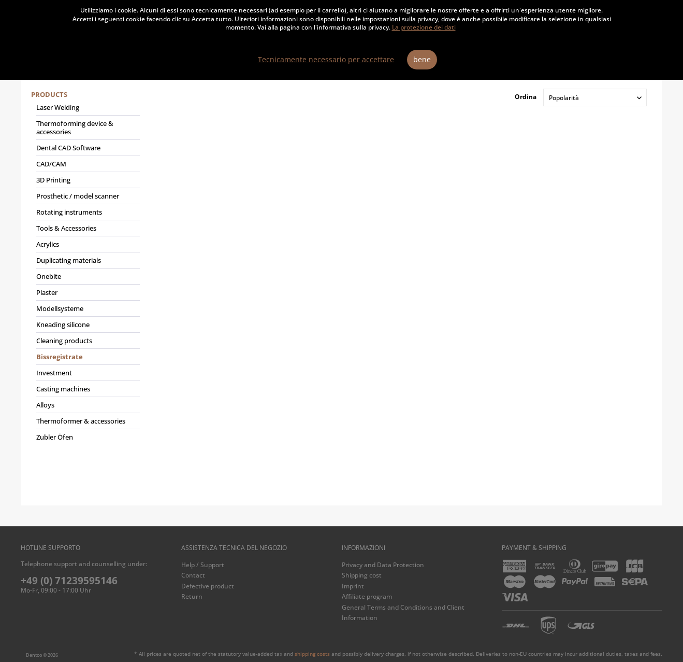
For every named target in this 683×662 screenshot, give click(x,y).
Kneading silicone (63, 324)
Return (191, 596)
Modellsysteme (59, 308)
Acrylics (47, 244)
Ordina (525, 96)
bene (422, 59)
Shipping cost (362, 575)
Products (49, 94)
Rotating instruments (69, 212)
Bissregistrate (59, 356)
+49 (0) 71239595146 (69, 580)
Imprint (353, 586)
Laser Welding (57, 107)
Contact (193, 575)
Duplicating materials (68, 260)
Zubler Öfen (54, 437)
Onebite (48, 276)
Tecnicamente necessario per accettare (326, 59)
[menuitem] (85, 270)
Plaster (46, 292)
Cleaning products (64, 340)
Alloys (45, 405)
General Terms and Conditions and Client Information (403, 612)
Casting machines (63, 388)
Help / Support (202, 564)
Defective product (207, 586)
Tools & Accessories (66, 228)
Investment (54, 372)
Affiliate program (367, 596)
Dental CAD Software (68, 147)
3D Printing (53, 180)
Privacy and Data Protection (383, 564)
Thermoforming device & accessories (74, 127)
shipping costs (312, 653)
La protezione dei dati (424, 27)
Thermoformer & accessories (80, 421)
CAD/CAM (51, 163)
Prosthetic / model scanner (77, 196)
